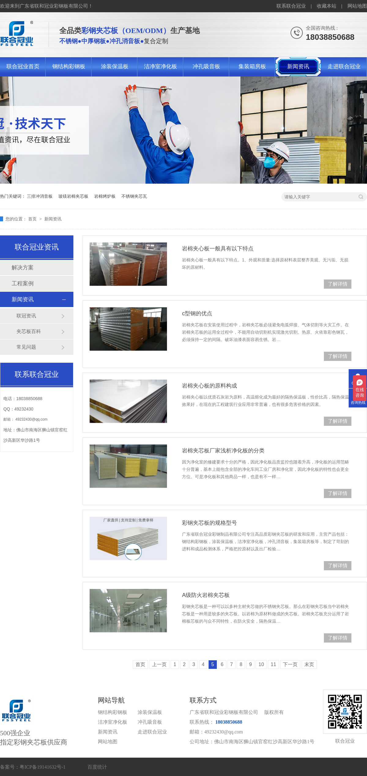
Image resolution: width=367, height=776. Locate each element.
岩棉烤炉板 (105, 196)
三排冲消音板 (40, 196)
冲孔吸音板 (206, 66)
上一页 (159, 664)
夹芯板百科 (29, 331)
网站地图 (357, 6)
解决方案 (23, 267)
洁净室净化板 (160, 66)
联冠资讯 (26, 315)
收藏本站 (326, 6)
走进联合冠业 (344, 66)
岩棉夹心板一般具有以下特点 (218, 249)
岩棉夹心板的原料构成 (209, 386)
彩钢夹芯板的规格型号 (209, 523)
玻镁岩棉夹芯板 (73, 196)
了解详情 (337, 284)
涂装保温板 (114, 66)
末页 (309, 664)
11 (273, 664)
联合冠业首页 (22, 66)
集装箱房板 (252, 66)
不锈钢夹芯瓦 (134, 196)
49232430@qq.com (31, 419)
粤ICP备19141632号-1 (42, 767)
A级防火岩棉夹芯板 (206, 595)
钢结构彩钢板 (68, 66)
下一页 (290, 664)
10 (261, 664)
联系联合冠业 (291, 6)
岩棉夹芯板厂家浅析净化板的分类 (223, 451)
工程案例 (23, 283)
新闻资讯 (298, 66)
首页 (33, 218)
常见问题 (26, 347)
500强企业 (49, 722)
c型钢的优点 (197, 313)
